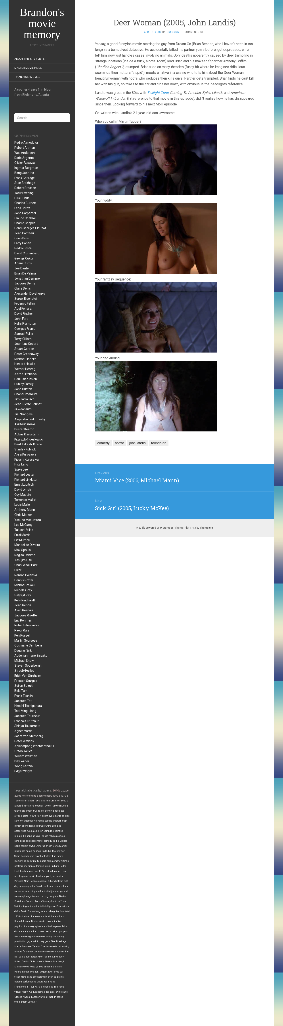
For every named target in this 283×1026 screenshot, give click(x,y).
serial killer (52, 931)
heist (51, 956)
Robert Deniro (21, 961)
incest (48, 951)
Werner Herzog (24, 369)
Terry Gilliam (23, 339)
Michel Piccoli (21, 966)
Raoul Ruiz (21, 630)
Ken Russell (22, 635)
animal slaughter (50, 911)
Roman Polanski (25, 575)
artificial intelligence (45, 906)
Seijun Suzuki (23, 685)
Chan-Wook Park (26, 565)
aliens (25, 825)
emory (57, 861)
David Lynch (22, 489)
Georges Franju (24, 328)
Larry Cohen (22, 243)
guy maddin (33, 941)
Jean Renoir (22, 605)
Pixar (17, 570)
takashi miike (54, 921)
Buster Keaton (24, 429)
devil (51, 886)
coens (60, 996)
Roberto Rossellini (26, 625)
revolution (58, 876)
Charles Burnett (25, 203)
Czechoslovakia (49, 946)
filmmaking (27, 805)
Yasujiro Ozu (23, 560)
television (19, 810)
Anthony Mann (24, 509)
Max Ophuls (22, 550)
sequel (39, 805)
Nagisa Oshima (24, 555)
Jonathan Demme (27, 278)
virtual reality (21, 991)
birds (56, 810)
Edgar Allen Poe (39, 956)
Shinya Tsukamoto (27, 726)
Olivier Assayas (25, 162)
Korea (50, 861)
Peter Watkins (24, 741)
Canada (25, 856)
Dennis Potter (23, 580)
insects (18, 951)
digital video (60, 866)
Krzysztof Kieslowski (28, 439)
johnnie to (55, 901)
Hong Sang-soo (28, 976)
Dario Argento (24, 158)
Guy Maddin (22, 494)
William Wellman (25, 756)
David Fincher (23, 313)
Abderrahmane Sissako (30, 655)
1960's (38, 800)
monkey (25, 936)
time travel (35, 856)
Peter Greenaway (26, 354)
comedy (48, 840)
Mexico (63, 840)
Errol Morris (22, 535)
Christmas (19, 901)
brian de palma (56, 976)
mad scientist (43, 891)
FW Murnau (22, 540)
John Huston (23, 389)
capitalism (24, 956)
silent (45, 815)
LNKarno (40, 846)
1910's (18, 916)
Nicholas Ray (23, 590)
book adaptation (53, 871)
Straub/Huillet (24, 670)
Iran (36, 871)
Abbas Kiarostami (26, 434)
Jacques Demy (24, 283)
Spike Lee (21, 469)
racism (24, 846)
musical (64, 805)
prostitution (20, 941)
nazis (17, 846)
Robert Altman (24, 147)
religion (53, 836)
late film (33, 931)
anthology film (49, 856)
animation (28, 800)
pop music (26, 851)
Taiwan (36, 946)
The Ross (59, 986)
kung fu (49, 866)
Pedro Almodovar (26, 142)
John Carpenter (25, 213)
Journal (27, 921)
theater (60, 856)
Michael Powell (24, 585)
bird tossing (46, 986)
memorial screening (25, 891)
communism (20, 1001)
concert (41, 931)
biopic (40, 981)
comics (61, 836)
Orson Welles (23, 751)
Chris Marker (23, 515)
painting (58, 831)
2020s (65, 790)
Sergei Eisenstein (26, 298)
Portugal (18, 881)
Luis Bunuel (22, 198)
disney (31, 866)
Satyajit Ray (22, 595)
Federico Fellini (24, 303)
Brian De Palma (25, 273)
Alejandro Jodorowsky (30, 419)
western (57, 820)
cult (66, 881)
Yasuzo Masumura (27, 520)
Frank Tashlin (23, 696)
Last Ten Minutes (23, 871)
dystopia (58, 881)
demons (40, 866)
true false (38, 810)
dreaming (24, 886)
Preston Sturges (25, 681)
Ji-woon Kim (23, 409)
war (63, 851)
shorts (32, 795)
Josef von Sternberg (28, 736)
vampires (49, 831)
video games (36, 966)
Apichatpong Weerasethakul (34, 746)
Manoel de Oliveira (27, 545)
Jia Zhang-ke (23, 414)
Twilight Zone (157, 93)
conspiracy (58, 936)
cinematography (31, 926)
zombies (56, 825)
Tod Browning (24, 193)
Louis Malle (22, 504)
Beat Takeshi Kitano (28, 444)
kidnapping (29, 836)
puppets (63, 931)
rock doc (33, 825)
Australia (41, 876)
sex (28, 840)
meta (17, 896)
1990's (18, 800)
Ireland (18, 981)
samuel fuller (46, 881)
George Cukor (23, 258)
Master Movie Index (28, 67)
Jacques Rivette (25, 615)
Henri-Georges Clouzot (30, 228)
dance (45, 836)
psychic (18, 926)
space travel (36, 840)
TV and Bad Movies (27, 76)
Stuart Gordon (24, 349)
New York (19, 820)
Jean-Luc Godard (26, 343)
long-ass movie (27, 876)
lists (61, 810)
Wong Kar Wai (23, 766)
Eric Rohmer (22, 620)
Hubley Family (24, 384)
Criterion (55, 800)
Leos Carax (22, 208)
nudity (49, 936)
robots (17, 851)
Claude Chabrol (25, 218)
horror (25, 795)
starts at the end (50, 916)
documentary (44, 795)
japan (17, 805)
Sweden (30, 901)
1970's (64, 795)
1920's (32, 815)
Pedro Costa (23, 248)
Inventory (59, 956)
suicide (66, 815)
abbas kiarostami (53, 966)
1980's (56, 795)
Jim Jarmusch (24, 399)
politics (48, 820)
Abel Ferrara (23, 308)
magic (43, 861)
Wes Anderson (24, 152)
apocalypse (20, 831)
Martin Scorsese (25, 640)
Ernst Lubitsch (24, 484)
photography (20, 866)
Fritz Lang (21, 464)
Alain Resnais (23, 610)
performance (29, 981)
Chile (32, 961)
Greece (18, 996)
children (38, 831)
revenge (39, 820)
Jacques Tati (23, 701)
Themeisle (206, 527)
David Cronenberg (26, 253)
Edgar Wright (23, 771)
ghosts (24, 815)
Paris (17, 936)
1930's (55, 805)
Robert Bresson (25, 188)
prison (49, 846)
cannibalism (61, 886)
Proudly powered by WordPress (155, 527)
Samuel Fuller (23, 334)
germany (30, 820)
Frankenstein (21, 986)
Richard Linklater (26, 479)
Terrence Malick (25, 500)
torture (25, 916)
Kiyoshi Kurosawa (26, 459)
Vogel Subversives (49, 971)
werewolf (42, 976)
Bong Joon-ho (24, 173)
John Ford (21, 318)
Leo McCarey (23, 524)
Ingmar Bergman (26, 168)
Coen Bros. (21, 238)
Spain (17, 856)
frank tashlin (49, 996)
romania (40, 961)
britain (29, 810)
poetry (49, 876)
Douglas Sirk (23, 650)
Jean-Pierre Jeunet (28, 404)
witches (65, 861)
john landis (137, 443)
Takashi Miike (23, 530)
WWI (67, 911)
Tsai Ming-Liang (25, 711)
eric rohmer (58, 951)
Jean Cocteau (24, 233)
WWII (38, 836)
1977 (41, 871)
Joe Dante (21, 268)
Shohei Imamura (26, 394)
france (46, 800)
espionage (25, 896)
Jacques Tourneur (27, 716)
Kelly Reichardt (24, 600)
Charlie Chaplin (24, 223)
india (32, 886)
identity (48, 810)
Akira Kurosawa (25, 454)
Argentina (28, 906)
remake (18, 836)
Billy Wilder (21, 761)
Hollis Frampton (25, 323)
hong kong (19, 840)
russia (30, 831)
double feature (52, 851)
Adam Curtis (23, 263)
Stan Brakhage (24, 183)
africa (17, 815)
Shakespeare (54, 926)
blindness (35, 916)
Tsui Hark (34, 986)
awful (32, 846)
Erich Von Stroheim (27, 675)
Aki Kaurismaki (24, 424)
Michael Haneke (25, 359)
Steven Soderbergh (28, 665)
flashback (28, 951)
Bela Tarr (20, 690)
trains (56, 840)
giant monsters (37, 936)
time (62, 911)
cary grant (45, 941)
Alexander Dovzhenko (29, 293)
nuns (65, 991)
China (48, 825)
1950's (64, 800)
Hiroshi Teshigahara (28, 706)
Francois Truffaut (26, 721)
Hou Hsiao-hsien (25, 379)
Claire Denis (22, 288)
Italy (39, 815)
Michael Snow (24, 660)
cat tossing (63, 946)
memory (18, 861)
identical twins (54, 991)
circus (43, 926)
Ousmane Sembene (28, 645)
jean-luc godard (59, 891)
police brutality (31, 861)
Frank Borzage (24, 178)
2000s (17, 795)
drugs (41, 825)
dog (16, 886)
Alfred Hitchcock (25, 374)
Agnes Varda (23, 731)
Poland (17, 971)
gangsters (38, 851)
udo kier (32, 1001)
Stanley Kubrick (25, 449)
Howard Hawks (24, 364)
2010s (56, 790)
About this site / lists (29, 58)
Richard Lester (24, 474)
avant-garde (55, 815)
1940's (47, 805)
